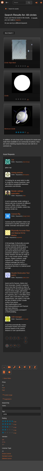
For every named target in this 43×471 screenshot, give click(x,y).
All (4, 367)
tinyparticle (19, 237)
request (17, 20)
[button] (7, 2)
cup (12, 160)
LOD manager (16, 317)
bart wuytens (26, 174)
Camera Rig (15, 214)
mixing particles (17, 172)
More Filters (7, 378)
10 (14, 345)
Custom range (7, 395)
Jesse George (26, 161)
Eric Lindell (25, 319)
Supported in (7, 399)
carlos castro (26, 277)
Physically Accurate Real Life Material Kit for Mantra (20, 233)
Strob (24, 195)
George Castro (26, 216)
